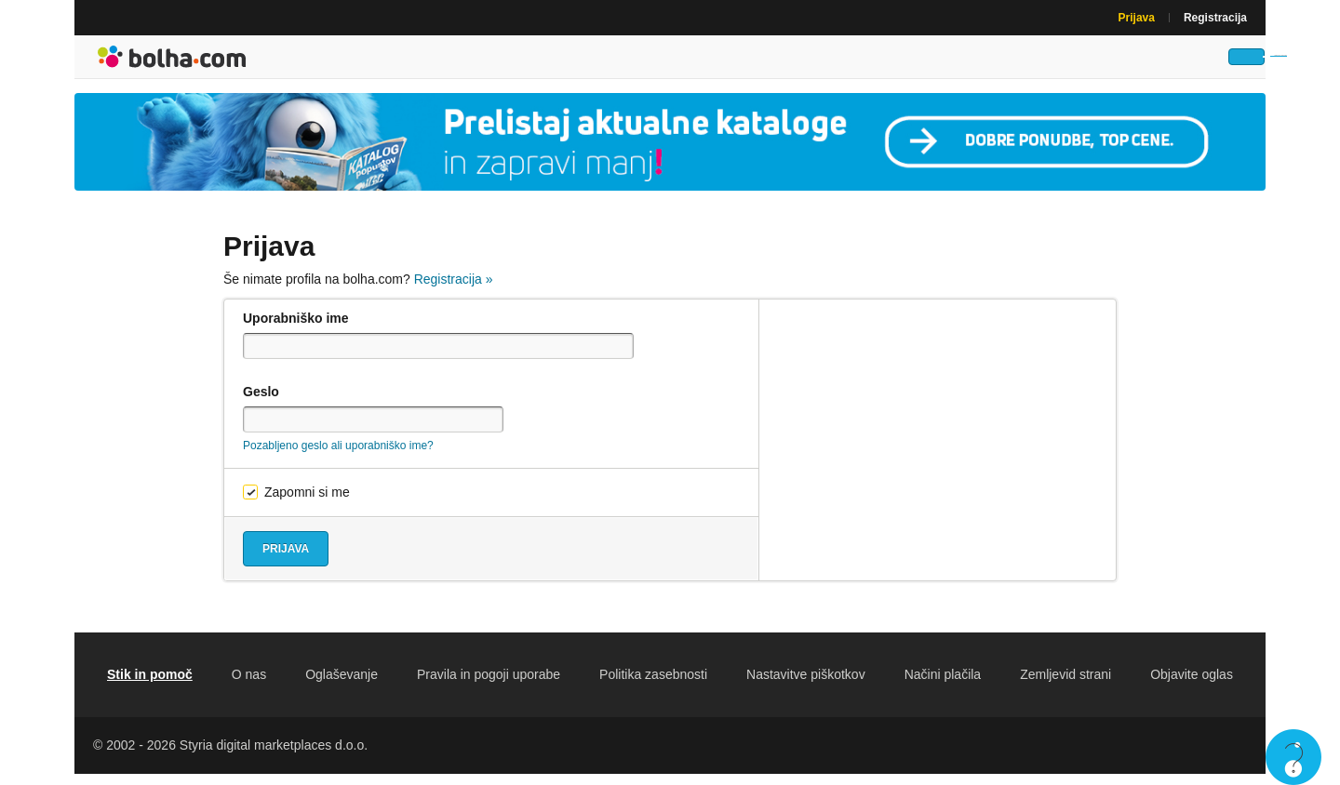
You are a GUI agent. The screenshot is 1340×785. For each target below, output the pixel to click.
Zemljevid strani (1065, 685)
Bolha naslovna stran (172, 62)
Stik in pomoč (150, 685)
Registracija (1215, 17)
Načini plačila (942, 685)
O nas (249, 685)
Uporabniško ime (296, 329)
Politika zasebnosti (653, 685)
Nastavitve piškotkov (805, 685)
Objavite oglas (1191, 685)
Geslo (261, 402)
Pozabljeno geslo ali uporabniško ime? (338, 456)
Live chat (1293, 757)
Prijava (1137, 17)
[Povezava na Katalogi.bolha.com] (670, 153)
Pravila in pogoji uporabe (488, 685)
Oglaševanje (341, 685)
